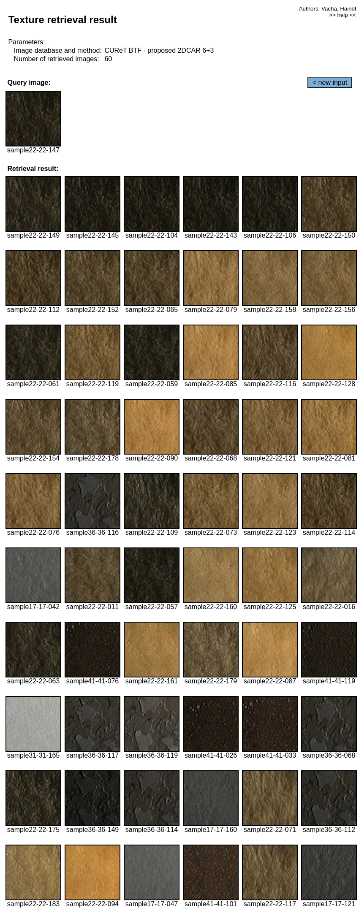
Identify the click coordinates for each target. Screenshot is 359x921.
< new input (330, 82)
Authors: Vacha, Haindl (327, 8)
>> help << (342, 15)
